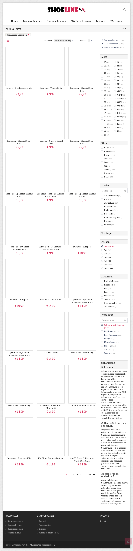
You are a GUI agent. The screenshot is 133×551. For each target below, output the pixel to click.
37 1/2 (121, 98)
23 (107, 69)
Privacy (42, 529)
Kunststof (109, 285)
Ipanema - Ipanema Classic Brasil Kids (50, 195)
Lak (107, 288)
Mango (107, 338)
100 (89, 474)
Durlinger (108, 331)
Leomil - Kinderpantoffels (19, 88)
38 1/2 (121, 102)
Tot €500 (108, 264)
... (84, 474)
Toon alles (109, 246)
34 (120, 87)
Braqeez (109, 214)
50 (106, 135)
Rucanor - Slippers (82, 246)
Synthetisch (112, 303)
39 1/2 (121, 106)
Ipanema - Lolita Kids (50, 299)
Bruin (109, 155)
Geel (108, 158)
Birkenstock (111, 210)
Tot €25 (107, 250)
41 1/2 (121, 113)
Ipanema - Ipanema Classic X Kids (82, 195)
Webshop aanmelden (49, 533)
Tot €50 (107, 254)
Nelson (107, 346)
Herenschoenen (56, 21)
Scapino (108, 353)
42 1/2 (121, 116)
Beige (109, 147)
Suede (109, 299)
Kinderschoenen (81, 21)
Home (14, 21)
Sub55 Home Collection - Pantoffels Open (82, 459)
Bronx (109, 221)
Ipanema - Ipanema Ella (19, 458)
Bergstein (110, 206)
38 (107, 102)
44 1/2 (108, 124)
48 (107, 131)
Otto (106, 349)
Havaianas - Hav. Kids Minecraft (51, 406)
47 (120, 127)
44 (120, 120)
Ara (107, 199)
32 (120, 84)
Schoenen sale (14, 533)
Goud (108, 162)
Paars (108, 177)
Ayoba (25, 545)
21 (107, 66)
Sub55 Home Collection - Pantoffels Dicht (51, 248)
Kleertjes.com (110, 335)
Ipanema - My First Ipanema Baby (19, 248)
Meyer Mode (109, 342)
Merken (100, 21)
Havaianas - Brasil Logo (82, 352)
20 (119, 62)
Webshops (116, 21)
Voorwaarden (45, 525)
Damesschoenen (32, 21)
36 (107, 95)
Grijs (109, 166)
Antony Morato (112, 195)
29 (107, 80)
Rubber (109, 295)
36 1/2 (121, 95)
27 (107, 76)
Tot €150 (107, 261)
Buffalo (109, 224)
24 (120, 69)
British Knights (113, 217)
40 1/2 (120, 109)
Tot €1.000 (108, 268)
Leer (109, 292)
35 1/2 (121, 91)
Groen (109, 169)
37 (108, 98)
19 (106, 62)
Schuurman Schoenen (18, 35)
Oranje (109, 173)
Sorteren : (59, 40)
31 (107, 84)
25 (107, 73)
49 (119, 131)
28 (120, 76)
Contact (42, 521)
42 (108, 116)
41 (107, 113)
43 (107, 120)
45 (120, 124)
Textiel (110, 306)
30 (120, 80)
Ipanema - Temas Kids (51, 88)
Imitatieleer (111, 281)
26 (120, 73)
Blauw (109, 151)
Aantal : (86, 40)
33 (107, 87)
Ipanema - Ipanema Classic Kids (19, 195)
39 (107, 106)
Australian (111, 203)
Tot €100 (107, 257)
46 (107, 127)
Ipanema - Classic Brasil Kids (82, 89)
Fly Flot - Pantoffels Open (51, 458)
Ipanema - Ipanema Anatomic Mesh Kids (82, 301)
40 (108, 109)
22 (119, 66)
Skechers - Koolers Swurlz (82, 405)
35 (107, 91)
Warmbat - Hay (51, 352)
